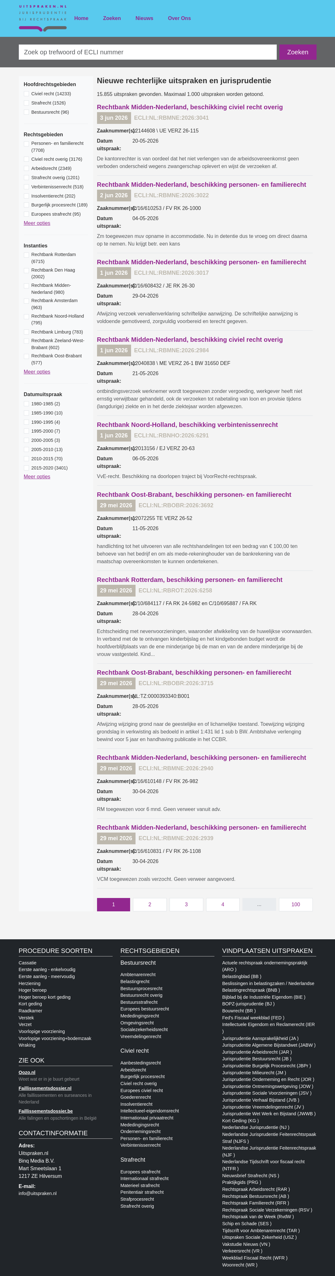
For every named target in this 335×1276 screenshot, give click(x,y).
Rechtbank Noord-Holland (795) (57, 320)
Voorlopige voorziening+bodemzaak (55, 1038)
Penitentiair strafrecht (142, 1192)
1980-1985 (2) (45, 403)
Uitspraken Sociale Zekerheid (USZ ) (259, 1237)
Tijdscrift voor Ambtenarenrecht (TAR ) (261, 1230)
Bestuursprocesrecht (141, 988)
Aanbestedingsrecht (140, 1062)
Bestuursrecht (138, 963)
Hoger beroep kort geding (45, 997)
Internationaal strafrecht (144, 1178)
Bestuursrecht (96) (50, 112)
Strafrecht (132, 1160)
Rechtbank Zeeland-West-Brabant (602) (58, 344)
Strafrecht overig (137, 1206)
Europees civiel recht (141, 1090)
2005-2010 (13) (47, 449)
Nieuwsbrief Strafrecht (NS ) (250, 1175)
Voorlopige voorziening (42, 1031)
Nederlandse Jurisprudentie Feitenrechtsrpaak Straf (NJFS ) (269, 1138)
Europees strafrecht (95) (56, 214)
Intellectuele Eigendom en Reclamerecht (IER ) (268, 1028)
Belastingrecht (134, 981)
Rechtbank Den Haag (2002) (53, 273)
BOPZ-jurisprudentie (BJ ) (248, 1003)
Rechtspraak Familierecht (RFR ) (255, 1202)
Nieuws (144, 18)
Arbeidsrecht (133, 1069)
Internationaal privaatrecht (146, 1117)
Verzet (25, 1024)
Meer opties (37, 223)
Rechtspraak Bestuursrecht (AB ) (255, 1196)
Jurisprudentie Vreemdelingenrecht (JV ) (263, 1107)
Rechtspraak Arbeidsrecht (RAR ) (256, 1189)
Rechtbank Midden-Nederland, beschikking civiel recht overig (190, 107)
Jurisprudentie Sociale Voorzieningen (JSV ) (266, 1093)
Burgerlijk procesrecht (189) (59, 204)
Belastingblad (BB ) (241, 976)
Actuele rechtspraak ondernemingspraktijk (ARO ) (264, 966)
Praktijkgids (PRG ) (241, 1182)
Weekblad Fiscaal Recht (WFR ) (254, 1257)
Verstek (26, 1017)
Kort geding (30, 1003)
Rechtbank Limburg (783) (57, 331)
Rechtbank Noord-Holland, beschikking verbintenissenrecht (187, 424)
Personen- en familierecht (146, 1138)
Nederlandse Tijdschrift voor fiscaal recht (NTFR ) (263, 1165)
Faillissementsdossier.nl (45, 1088)
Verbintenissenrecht (140, 1145)
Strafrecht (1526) (48, 102)
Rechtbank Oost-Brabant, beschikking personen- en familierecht (194, 494)
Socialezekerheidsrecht (144, 1029)
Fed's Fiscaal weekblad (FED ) (253, 1017)
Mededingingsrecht (139, 1015)
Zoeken (112, 18)
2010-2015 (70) (47, 458)
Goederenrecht (135, 1097)
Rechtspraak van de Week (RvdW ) (258, 1216)
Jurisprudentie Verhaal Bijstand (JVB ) (260, 1100)
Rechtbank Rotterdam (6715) (53, 258)
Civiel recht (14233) (51, 93)
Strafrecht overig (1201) (55, 177)
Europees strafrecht (140, 1171)
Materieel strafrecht (139, 1185)
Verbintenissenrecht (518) (57, 186)
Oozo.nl (27, 1072)
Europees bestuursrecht (144, 1008)
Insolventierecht (136, 1104)
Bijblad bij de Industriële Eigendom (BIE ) (263, 997)
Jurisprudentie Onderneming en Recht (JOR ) (268, 1079)
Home (81, 18)
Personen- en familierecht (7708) (57, 147)
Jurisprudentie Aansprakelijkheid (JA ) (260, 1038)
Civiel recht (134, 1051)
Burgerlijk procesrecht (142, 1076)
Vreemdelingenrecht (140, 1036)
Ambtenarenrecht (137, 974)
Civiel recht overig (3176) (56, 159)
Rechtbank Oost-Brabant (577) (56, 359)
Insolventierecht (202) (53, 196)
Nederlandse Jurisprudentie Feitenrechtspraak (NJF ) (269, 1151)
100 (295, 904)
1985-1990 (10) (47, 412)
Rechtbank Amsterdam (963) (54, 304)
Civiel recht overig (138, 1083)
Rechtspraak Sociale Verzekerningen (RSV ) (267, 1209)
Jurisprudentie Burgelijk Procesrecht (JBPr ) (266, 1065)
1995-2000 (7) (45, 431)
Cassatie (28, 962)
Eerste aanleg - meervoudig (47, 976)
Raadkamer (30, 1010)
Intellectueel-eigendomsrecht (149, 1110)
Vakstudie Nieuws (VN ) (246, 1244)
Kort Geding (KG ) (240, 1120)
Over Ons (179, 18)
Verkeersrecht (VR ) (242, 1250)
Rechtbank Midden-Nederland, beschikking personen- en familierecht (201, 184)
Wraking (27, 1045)
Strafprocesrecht (137, 1199)
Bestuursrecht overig (141, 995)
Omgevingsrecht (137, 1022)
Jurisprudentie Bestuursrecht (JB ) (256, 1058)
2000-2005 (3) (45, 440)
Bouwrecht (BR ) (239, 1010)
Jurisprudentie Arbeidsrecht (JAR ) (257, 1052)
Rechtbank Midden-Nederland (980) (51, 289)
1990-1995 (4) (45, 422)
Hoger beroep (33, 990)
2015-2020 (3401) (49, 467)
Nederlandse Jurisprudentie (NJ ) (255, 1127)
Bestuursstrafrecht (138, 1002)
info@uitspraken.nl (38, 1193)
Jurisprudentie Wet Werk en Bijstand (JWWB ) (269, 1113)
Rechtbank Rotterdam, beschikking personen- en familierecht (190, 579)
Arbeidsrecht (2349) (51, 168)
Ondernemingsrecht (140, 1131)
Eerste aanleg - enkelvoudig (47, 969)
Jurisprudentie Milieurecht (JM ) (254, 1072)
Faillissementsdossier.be (46, 1111)
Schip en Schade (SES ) (246, 1223)
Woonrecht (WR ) (239, 1264)
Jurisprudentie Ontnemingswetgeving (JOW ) (267, 1086)
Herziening (30, 983)
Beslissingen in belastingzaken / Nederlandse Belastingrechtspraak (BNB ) (268, 987)
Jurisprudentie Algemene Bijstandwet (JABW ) (269, 1045)
